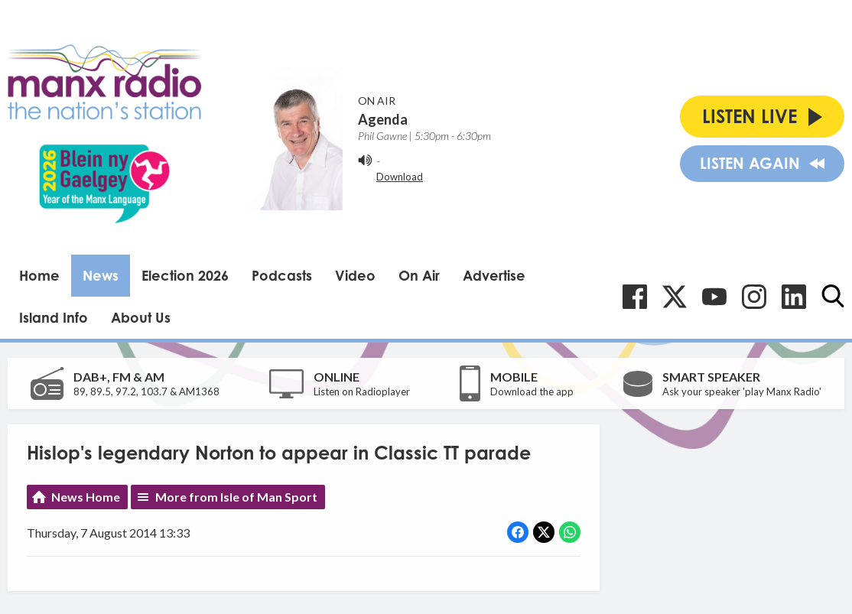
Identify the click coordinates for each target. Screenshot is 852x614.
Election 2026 (185, 275)
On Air (419, 275)
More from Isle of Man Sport (236, 496)
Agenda (383, 119)
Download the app (532, 391)
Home (39, 275)
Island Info (53, 317)
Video (355, 275)
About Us (141, 317)
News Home (85, 496)
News (101, 275)
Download (399, 177)
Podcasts (282, 275)
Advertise (494, 275)
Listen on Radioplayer (362, 391)
